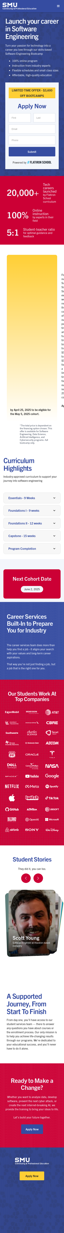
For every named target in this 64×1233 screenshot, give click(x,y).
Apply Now (32, 1129)
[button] (58, 6)
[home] (20, 6)
